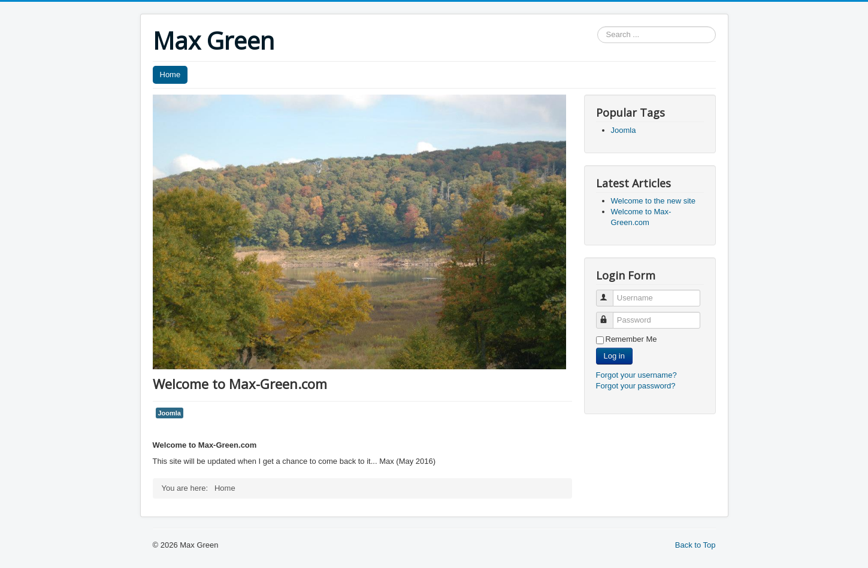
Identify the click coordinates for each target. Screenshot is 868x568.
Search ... (597, 26)
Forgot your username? (636, 374)
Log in (614, 355)
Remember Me (631, 339)
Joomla (169, 413)
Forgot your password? (636, 385)
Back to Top (695, 544)
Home (170, 74)
